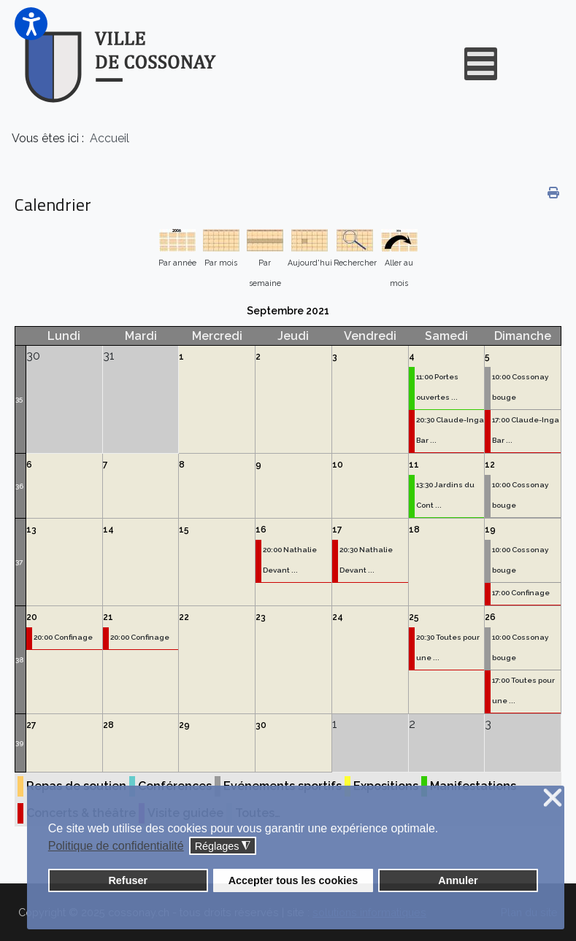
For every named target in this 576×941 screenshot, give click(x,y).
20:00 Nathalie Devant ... (290, 560)
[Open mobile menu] (480, 63)
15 (184, 529)
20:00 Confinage (63, 637)
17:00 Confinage (521, 593)
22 (184, 617)
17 (337, 529)
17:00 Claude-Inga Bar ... (525, 430)
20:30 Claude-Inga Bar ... (450, 430)
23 (261, 617)
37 (19, 562)
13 (31, 529)
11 (414, 465)
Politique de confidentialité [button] (116, 846)
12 (490, 465)
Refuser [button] (127, 880)
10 (337, 465)
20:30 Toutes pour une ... (448, 647)
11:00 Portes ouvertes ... (437, 387)
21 (108, 617)
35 (19, 399)
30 (261, 725)
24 (337, 617)
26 (490, 617)
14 (108, 529)
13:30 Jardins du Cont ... (445, 495)
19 (490, 529)
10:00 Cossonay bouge (520, 387)
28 (108, 725)
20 (31, 617)
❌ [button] (552, 798)
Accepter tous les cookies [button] (293, 880)
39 (19, 743)
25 (414, 617)
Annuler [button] (457, 880)
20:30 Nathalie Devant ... (366, 560)
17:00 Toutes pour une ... (523, 690)
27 (31, 725)
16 (261, 529)
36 (19, 486)
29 (184, 725)
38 (19, 660)
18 (414, 529)
